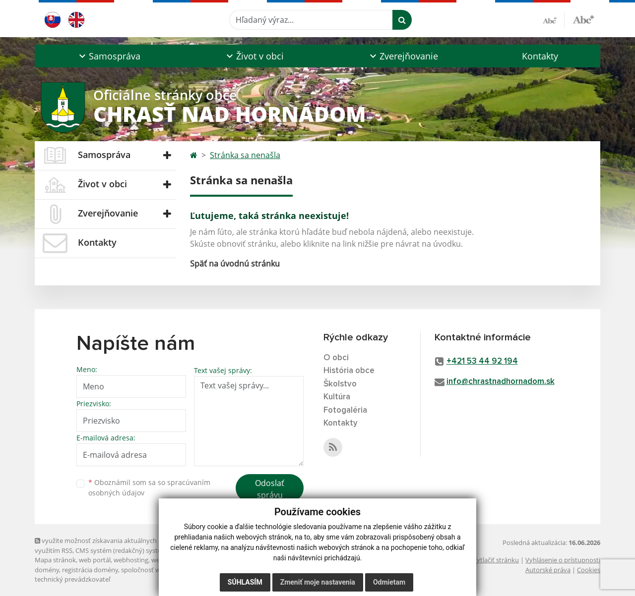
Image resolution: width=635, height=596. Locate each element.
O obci (336, 358)
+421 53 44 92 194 (482, 361)
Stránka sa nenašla (245, 155)
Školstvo (340, 384)
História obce (349, 371)
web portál (95, 559)
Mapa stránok (55, 559)
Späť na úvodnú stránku (235, 263)
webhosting (131, 559)
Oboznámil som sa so (149, 487)
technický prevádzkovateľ (72, 579)
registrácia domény (90, 569)
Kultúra (336, 397)
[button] (108, 56)
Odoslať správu (269, 489)
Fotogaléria (345, 410)
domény (47, 569)
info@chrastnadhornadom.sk (500, 382)
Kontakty (540, 56)
